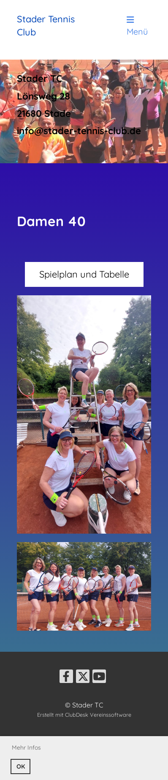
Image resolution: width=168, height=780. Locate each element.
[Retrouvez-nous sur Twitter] (82, 677)
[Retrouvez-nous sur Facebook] (66, 677)
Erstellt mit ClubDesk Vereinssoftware (84, 714)
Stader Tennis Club (46, 25)
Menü (137, 26)
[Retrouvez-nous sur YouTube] (99, 677)
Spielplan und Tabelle (84, 274)
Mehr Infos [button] (26, 747)
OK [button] (20, 766)
